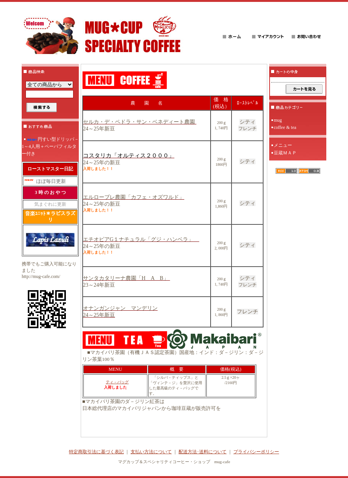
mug (278, 120)
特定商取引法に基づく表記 (96, 451)
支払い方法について (151, 451)
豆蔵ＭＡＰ (285, 153)
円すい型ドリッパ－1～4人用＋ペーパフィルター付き (50, 146)
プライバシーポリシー (256, 451)
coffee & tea (285, 127)
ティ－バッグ (117, 382)
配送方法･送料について (203, 451)
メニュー (283, 145)
